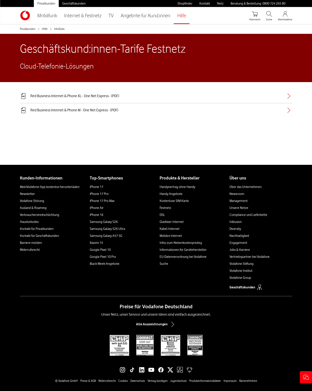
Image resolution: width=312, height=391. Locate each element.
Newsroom (236, 194)
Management (238, 201)
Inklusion (235, 222)
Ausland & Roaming (33, 208)
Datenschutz (137, 380)
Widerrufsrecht (30, 250)
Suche (164, 264)
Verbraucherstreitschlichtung (39, 215)
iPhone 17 (96, 187)
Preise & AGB (88, 380)
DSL (162, 215)
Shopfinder (185, 3)
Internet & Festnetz (83, 15)
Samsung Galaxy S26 (104, 222)
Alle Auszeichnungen (156, 324)
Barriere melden (31, 243)
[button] (306, 377)
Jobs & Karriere (239, 250)
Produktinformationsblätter (205, 380)
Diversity (235, 229)
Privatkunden (46, 3)
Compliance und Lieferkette (248, 215)
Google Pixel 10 (100, 250)
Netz (220, 3)
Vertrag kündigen (158, 380)
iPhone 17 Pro (99, 194)
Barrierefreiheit (248, 380)
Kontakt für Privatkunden (36, 229)
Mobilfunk (47, 15)
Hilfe (181, 15)
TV (111, 15)
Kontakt (204, 3)
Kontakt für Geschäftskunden (39, 236)
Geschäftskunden (74, 3)
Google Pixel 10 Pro (103, 257)
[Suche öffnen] (269, 15)
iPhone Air (96, 208)
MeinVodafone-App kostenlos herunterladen (49, 187)
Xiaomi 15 (96, 243)
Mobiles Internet (171, 236)
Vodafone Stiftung (241, 264)
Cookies (123, 380)
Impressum (230, 380)
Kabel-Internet (169, 229)
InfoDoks (59, 29)
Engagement (238, 243)
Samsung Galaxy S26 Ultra (107, 229)
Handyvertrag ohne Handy (177, 187)
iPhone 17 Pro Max (102, 201)
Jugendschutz (178, 380)
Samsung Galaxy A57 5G (106, 236)
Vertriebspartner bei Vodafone (249, 257)
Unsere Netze (238, 208)
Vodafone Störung (32, 201)
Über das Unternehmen (245, 187)
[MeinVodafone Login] (285, 15)
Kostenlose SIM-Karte (174, 201)
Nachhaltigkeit (239, 236)
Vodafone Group (240, 278)
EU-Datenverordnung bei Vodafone (183, 257)
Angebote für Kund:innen (145, 15)
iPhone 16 (96, 215)
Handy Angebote (171, 194)
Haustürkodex (29, 222)
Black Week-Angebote (104, 264)
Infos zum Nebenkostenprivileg (181, 243)
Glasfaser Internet (172, 222)
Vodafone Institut (240, 271)
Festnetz (165, 208)
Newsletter (27, 194)
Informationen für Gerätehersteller (183, 250)
